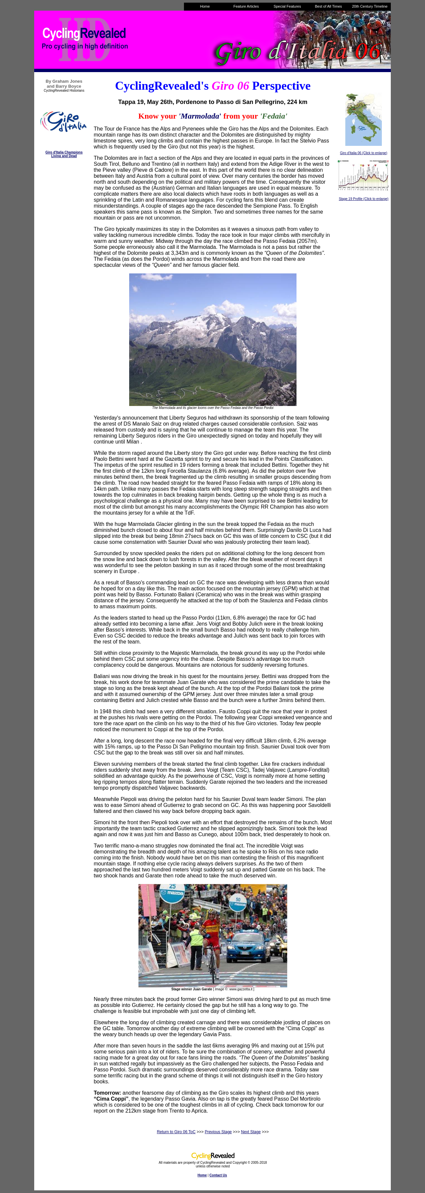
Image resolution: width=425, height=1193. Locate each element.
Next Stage (251, 1132)
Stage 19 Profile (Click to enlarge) (363, 199)
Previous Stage (218, 1132)
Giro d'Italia (349, 153)
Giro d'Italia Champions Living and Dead (64, 154)
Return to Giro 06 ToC (176, 1132)
